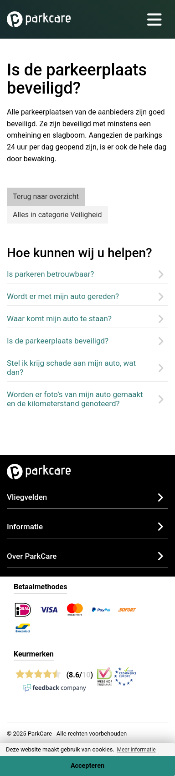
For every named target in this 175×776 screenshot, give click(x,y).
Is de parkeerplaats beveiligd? (57, 340)
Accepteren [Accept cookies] (87, 766)
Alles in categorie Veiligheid (57, 214)
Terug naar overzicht (46, 196)
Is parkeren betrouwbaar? (50, 274)
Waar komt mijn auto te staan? (59, 318)
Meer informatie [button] (136, 749)
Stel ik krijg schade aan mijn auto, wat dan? (71, 367)
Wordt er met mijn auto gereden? (63, 296)
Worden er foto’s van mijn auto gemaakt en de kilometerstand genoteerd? (75, 399)
